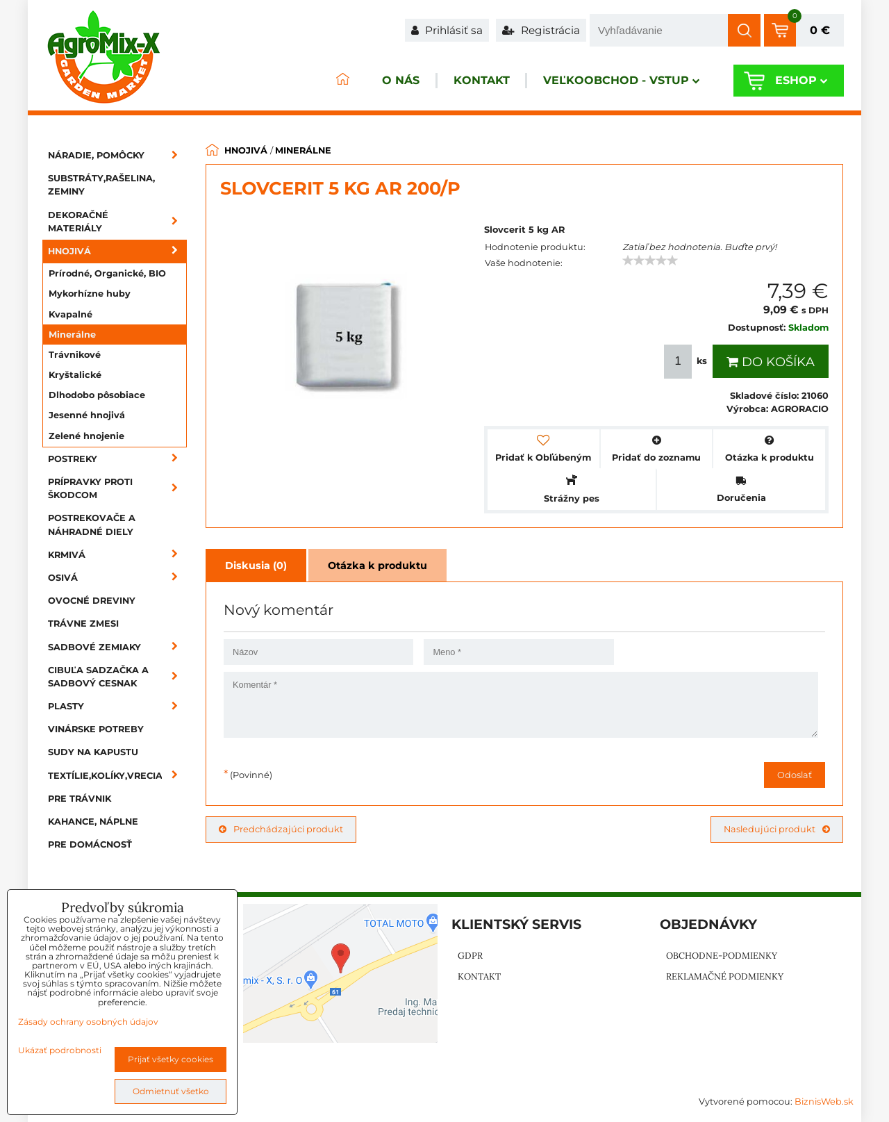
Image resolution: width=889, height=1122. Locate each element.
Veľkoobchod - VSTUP (616, 81)
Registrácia (541, 30)
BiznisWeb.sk (824, 1101)
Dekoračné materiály (117, 222)
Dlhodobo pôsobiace (97, 395)
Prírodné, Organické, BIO (107, 273)
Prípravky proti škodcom (117, 488)
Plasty (117, 706)
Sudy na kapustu (93, 752)
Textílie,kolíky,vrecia (117, 775)
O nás (385, 81)
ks (687, 362)
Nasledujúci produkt (777, 829)
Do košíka (770, 362)
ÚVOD (324, 81)
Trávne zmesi (83, 623)
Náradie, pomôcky (117, 155)
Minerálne (72, 334)
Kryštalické (75, 375)
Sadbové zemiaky (117, 647)
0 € (820, 30)
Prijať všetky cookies (170, 1059)
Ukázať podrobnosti (59, 1050)
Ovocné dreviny (91, 600)
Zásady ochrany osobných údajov (88, 1021)
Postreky (117, 458)
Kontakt (470, 81)
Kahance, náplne (93, 821)
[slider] (650, 260)
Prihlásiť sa (447, 30)
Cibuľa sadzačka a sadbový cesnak (117, 677)
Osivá (117, 577)
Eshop (798, 81)
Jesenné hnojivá (87, 415)
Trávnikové (75, 354)
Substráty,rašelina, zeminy (101, 185)
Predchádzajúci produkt (281, 829)
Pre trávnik (79, 798)
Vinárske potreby (96, 729)
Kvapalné (70, 314)
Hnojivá (117, 251)
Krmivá (117, 554)
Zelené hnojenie (86, 436)
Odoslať (794, 775)
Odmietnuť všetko (171, 1091)
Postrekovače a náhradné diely (91, 524)
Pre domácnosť (90, 844)
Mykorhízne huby (90, 293)
